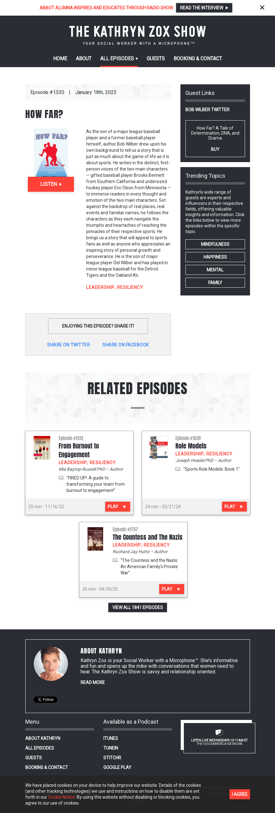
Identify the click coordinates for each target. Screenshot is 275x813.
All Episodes (39, 748)
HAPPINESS (215, 257)
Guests (156, 59)
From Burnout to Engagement (79, 450)
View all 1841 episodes (137, 607)
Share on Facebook (125, 344)
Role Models (191, 446)
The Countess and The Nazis (148, 537)
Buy (215, 149)
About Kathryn (42, 738)
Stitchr (112, 757)
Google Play (117, 767)
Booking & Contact (46, 767)
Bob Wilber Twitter (207, 109)
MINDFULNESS (215, 244)
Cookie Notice (61, 797)
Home (60, 59)
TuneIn (110, 748)
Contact (198, 59)
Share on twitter (68, 344)
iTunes (110, 738)
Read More (93, 682)
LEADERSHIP (100, 287)
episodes (117, 59)
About (83, 59)
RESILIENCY (130, 287)
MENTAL (215, 269)
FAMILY (215, 282)
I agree (240, 794)
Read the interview (201, 7)
